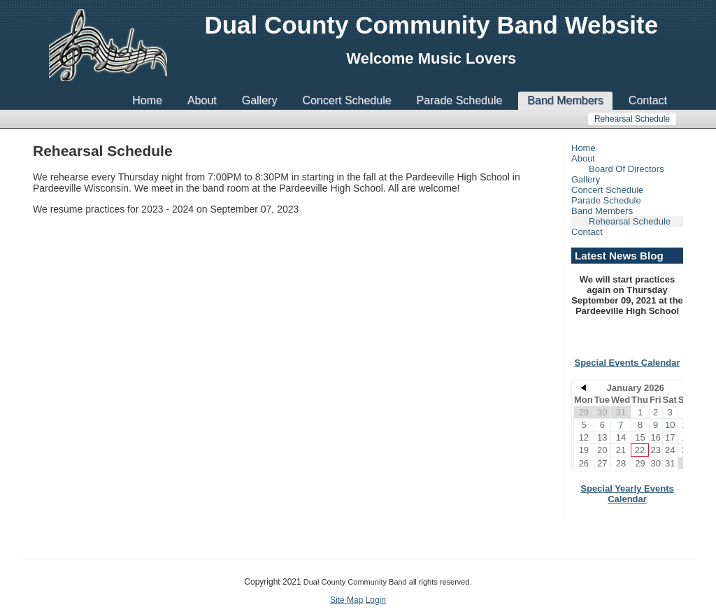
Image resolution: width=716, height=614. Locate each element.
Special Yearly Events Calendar (626, 493)
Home (147, 100)
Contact (648, 100)
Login (376, 600)
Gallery (260, 100)
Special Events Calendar (627, 362)
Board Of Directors (626, 169)
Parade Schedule (460, 100)
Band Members (565, 100)
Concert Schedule (346, 100)
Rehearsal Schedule (632, 119)
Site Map (346, 600)
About (202, 100)
